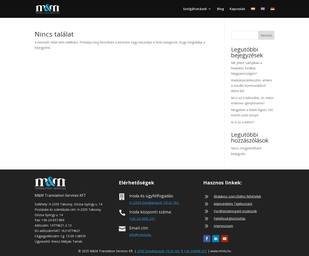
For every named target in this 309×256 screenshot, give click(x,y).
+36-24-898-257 (142, 218)
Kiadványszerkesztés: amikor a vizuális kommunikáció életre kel (251, 85)
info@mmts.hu (140, 234)
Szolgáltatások (195, 9)
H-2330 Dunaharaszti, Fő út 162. (154, 202)
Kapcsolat (237, 9)
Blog (220, 9)
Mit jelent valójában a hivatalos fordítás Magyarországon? (246, 68)
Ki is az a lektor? (242, 122)
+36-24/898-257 (195, 251)
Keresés (266, 35)
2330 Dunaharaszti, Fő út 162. (158, 251)
